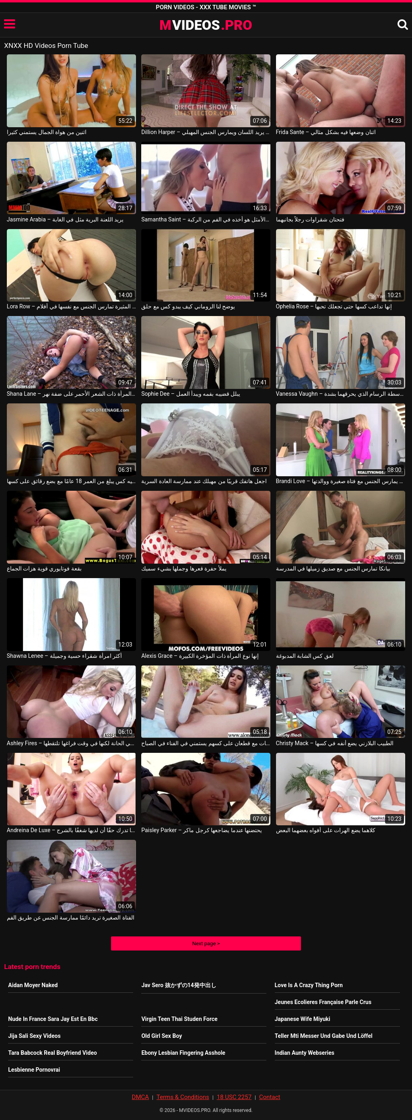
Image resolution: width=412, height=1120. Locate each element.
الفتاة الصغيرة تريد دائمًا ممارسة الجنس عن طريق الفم (70, 917)
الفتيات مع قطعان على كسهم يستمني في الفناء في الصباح (205, 743)
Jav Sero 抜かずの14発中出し (178, 985)
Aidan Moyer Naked (33, 985)
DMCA (140, 1097)
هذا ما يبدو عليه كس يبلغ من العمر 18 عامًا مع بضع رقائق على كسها (71, 481)
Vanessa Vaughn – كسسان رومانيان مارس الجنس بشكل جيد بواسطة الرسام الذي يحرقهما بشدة (340, 394)
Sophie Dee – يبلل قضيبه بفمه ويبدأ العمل (190, 394)
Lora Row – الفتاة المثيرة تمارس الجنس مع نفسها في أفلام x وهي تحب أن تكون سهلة (71, 306)
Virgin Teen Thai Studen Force (179, 1019)
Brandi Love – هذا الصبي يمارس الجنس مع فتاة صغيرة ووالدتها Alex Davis (340, 481)
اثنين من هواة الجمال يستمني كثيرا (47, 132)
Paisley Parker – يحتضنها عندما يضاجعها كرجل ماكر (201, 830)
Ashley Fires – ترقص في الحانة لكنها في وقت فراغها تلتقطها (71, 743)
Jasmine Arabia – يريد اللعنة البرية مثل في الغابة (65, 219)
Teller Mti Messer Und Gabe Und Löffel (324, 1036)
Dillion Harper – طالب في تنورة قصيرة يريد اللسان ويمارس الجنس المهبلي (205, 132)
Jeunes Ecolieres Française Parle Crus (323, 1002)
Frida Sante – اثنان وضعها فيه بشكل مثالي (326, 132)
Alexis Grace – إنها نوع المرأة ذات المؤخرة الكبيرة (200, 656)
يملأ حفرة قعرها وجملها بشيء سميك (183, 568)
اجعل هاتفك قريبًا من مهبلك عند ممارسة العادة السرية (204, 481)
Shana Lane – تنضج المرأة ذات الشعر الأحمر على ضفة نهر (71, 394)
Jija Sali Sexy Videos (34, 1036)
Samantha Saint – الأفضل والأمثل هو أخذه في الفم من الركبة (205, 219)
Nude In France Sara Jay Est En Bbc (52, 1019)
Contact (269, 1097)
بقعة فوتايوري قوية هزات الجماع (44, 568)
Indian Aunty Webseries (304, 1053)
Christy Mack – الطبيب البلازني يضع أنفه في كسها (335, 743)
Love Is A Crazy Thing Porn (309, 985)
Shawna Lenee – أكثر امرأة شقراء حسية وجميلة (64, 656)
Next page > (206, 943)
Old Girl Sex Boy (161, 1036)
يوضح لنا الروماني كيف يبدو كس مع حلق (188, 306)
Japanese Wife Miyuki (302, 1019)
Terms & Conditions (183, 1097)
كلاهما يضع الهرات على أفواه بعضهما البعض (326, 830)
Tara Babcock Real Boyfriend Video (52, 1053)
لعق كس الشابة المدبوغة (305, 656)
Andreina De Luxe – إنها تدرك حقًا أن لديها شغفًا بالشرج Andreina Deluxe (71, 830)
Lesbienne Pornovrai (34, 1069)
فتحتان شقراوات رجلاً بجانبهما (310, 219)
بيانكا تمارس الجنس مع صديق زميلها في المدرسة (333, 568)
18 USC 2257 (234, 1097)
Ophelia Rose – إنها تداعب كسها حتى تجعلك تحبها (334, 306)
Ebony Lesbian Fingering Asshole (183, 1053)
